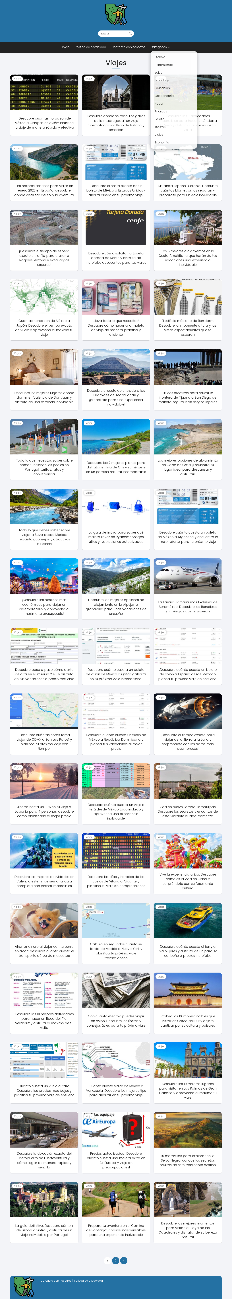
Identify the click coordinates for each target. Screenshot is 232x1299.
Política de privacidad (90, 47)
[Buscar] (130, 33)
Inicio (66, 47)
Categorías (159, 47)
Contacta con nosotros (128, 47)
